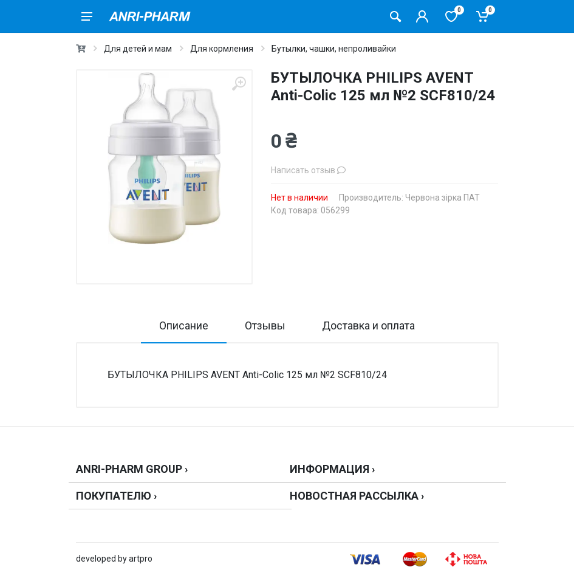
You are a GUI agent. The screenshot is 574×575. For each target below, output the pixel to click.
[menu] (87, 16)
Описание (183, 325)
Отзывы (265, 325)
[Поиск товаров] (395, 16)
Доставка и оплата (368, 325)
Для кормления (221, 48)
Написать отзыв (308, 170)
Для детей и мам (138, 48)
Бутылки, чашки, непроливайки (334, 48)
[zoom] (239, 83)
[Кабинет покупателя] (422, 16)
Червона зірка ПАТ (442, 197)
